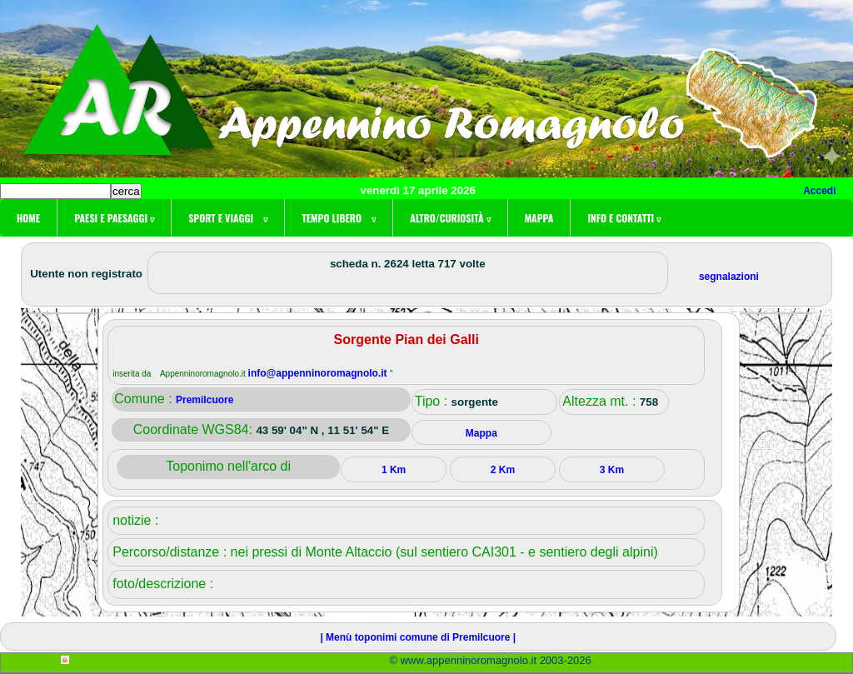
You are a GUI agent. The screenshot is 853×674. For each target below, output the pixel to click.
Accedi (819, 191)
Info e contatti (624, 218)
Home (28, 218)
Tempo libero (339, 218)
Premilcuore (204, 400)
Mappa (539, 218)
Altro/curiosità (450, 218)
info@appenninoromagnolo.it (319, 373)
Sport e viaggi (227, 218)
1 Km (394, 470)
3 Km (612, 470)
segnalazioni (729, 276)
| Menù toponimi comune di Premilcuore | (418, 637)
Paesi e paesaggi (114, 218)
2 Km (503, 470)
